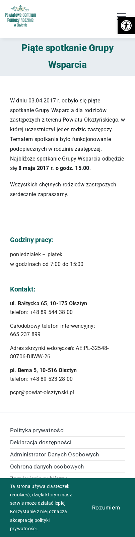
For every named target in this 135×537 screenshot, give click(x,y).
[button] (126, 25)
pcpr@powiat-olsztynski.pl (42, 392)
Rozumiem (106, 507)
